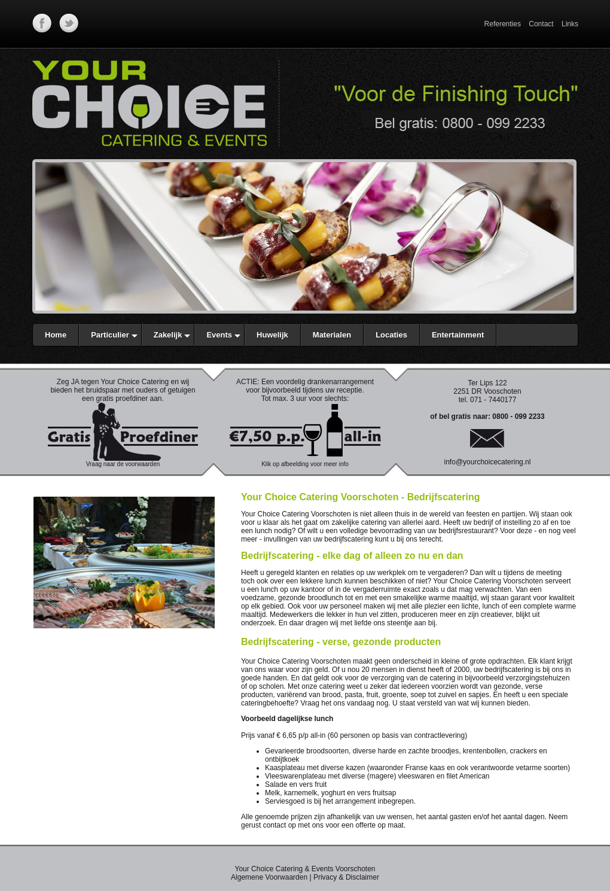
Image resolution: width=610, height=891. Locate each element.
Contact (541, 24)
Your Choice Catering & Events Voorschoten (304, 869)
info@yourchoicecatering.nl (487, 462)
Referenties (502, 24)
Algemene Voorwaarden (269, 877)
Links (570, 24)
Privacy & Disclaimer (346, 877)
